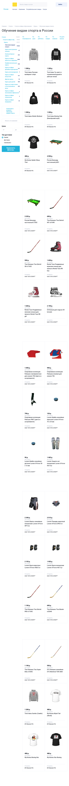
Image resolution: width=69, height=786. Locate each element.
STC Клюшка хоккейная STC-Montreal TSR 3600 (55, 671)
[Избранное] (49, 4)
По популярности (26, 37)
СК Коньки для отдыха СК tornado (56, 311)
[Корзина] (53, 4)
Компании (22, 9)
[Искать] (45, 4)
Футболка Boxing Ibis (32, 757)
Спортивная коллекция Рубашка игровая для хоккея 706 (55, 374)
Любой (6, 137)
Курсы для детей (12, 82)
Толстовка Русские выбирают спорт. (31, 73)
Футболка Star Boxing (54, 757)
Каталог (14, 9)
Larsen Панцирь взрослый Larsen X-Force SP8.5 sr (56, 523)
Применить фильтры (10, 149)
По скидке (48, 37)
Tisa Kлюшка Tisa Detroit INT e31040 (55, 221)
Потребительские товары (33, 9)
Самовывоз (7, 142)
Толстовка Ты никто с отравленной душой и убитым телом (54, 74)
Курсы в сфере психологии (12, 96)
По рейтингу (40, 37)
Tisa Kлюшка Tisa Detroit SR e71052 (33, 265)
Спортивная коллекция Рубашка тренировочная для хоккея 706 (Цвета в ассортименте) (33, 375)
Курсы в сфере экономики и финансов (12, 91)
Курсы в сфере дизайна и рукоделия (12, 68)
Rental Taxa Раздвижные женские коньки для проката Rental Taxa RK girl (33, 313)
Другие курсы (12, 79)
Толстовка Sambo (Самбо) (33, 713)
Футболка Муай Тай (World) (53, 714)
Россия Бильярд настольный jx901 (53, 161)
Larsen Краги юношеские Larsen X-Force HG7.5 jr (55, 566)
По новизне (54, 37)
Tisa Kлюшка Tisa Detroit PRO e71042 (33, 610)
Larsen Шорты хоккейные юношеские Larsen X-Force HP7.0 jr (34, 524)
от (3, 129)
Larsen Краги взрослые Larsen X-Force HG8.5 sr (32, 566)
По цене (33, 37)
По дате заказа (62, 37)
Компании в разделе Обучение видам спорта (10, 111)
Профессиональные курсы (12, 64)
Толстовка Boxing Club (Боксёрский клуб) (54, 117)
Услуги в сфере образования (23, 26)
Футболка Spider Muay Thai (32, 161)
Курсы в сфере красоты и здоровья (12, 59)
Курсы (35, 26)
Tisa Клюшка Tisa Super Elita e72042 (33, 671)
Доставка (7, 140)
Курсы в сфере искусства (12, 75)
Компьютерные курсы (12, 55)
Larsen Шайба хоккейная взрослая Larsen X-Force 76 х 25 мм (55, 420)
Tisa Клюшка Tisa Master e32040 (55, 610)
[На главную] (6, 4)
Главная (4, 26)
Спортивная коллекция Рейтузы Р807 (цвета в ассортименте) (32, 420)
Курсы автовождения (12, 72)
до (16, 129)
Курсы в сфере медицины (12, 100)
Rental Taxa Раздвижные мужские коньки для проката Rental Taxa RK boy (55, 267)
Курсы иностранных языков (12, 50)
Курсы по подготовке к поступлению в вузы (12, 86)
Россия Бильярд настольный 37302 (31, 221)
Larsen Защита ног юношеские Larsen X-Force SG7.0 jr (56, 463)
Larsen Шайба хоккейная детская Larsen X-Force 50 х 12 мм (33, 463)
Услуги (45, 9)
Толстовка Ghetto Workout (33, 116)
